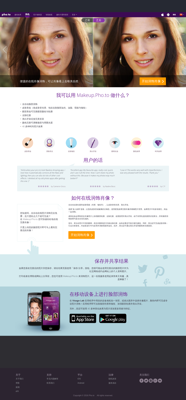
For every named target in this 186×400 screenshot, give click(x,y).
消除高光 (49, 144)
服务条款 (112, 383)
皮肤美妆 (27, 144)
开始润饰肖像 (151, 81)
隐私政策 (112, 379)
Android (81, 383)
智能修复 (49, 14)
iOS (79, 379)
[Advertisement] (93, 6)
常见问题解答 (52, 379)
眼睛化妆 (114, 144)
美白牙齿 (93, 144)
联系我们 (50, 383)
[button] (9, 49)
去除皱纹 (71, 144)
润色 (27, 14)
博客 (174, 15)
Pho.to (6, 14)
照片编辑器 (37, 14)
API (17, 391)
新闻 (18, 387)
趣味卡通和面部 (62, 14)
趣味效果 (18, 14)
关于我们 (19, 379)
